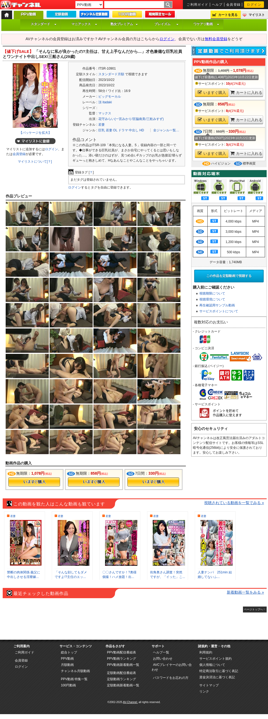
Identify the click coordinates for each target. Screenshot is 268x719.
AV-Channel (21, 5)
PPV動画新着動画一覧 (123, 665)
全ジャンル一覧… (166, 130)
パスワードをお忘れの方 (171, 678)
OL (115, 130)
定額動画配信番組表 (121, 673)
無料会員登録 (216, 39)
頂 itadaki (105, 102)
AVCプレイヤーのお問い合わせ (172, 667)
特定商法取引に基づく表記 (218, 671)
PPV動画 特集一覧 (74, 679)
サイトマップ (209, 685)
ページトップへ (253, 609)
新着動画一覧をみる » (245, 592)
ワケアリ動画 (206, 24)
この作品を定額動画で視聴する (229, 276)
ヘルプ (217, 4)
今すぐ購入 (34, 482)
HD (141, 130)
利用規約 (205, 652)
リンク (204, 691)
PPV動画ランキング (121, 658)
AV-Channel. (130, 702)
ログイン (254, 4)
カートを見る (228, 15)
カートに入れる (246, 92)
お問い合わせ (162, 658)
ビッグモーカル (109, 96)
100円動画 (68, 685)
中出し (133, 130)
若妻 (101, 124)
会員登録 (233, 4)
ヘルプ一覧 (161, 652)
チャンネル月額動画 (75, 671)
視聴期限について (212, 293)
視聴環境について (212, 299)
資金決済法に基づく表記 (217, 677)
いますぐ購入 (212, 92)
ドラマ (123, 130)
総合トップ (69, 652)
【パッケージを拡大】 (35, 133)
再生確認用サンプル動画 (217, 305)
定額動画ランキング (121, 679)
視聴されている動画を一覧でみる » (234, 503)
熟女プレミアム (124, 24)
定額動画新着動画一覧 (123, 685)
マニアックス (84, 24)
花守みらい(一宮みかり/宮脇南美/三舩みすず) (131, 119)
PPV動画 (67, 658)
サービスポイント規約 (215, 658)
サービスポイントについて (218, 311)
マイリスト (257, 15)
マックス (104, 113)
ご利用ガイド (197, 4)
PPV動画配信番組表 (121, 652)
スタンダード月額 (111, 74)
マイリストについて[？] (35, 161)
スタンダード (44, 24)
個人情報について (212, 665)
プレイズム (166, 24)
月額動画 (67, 665)
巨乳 (101, 130)
